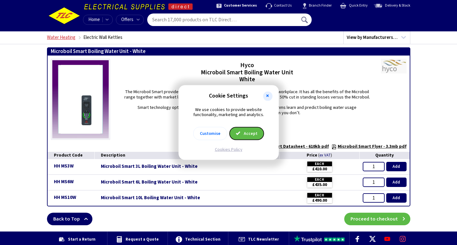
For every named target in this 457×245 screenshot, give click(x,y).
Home (94, 19)
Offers (130, 19)
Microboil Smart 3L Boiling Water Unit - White (149, 166)
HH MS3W (64, 166)
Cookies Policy (228, 149)
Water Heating (61, 37)
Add (396, 166)
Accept (247, 133)
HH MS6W (64, 181)
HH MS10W (65, 197)
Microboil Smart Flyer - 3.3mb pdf (369, 146)
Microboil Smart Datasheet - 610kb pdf (285, 146)
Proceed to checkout (380, 219)
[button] (268, 96)
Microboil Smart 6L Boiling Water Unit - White (149, 182)
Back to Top (72, 219)
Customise (210, 133)
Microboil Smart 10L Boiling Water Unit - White (150, 198)
